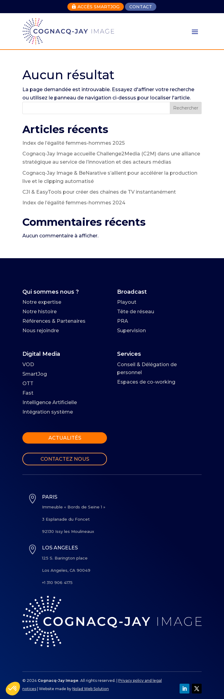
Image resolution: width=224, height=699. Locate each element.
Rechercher (185, 108)
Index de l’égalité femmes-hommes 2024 (73, 203)
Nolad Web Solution (90, 688)
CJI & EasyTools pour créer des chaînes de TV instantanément (99, 192)
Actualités (64, 438)
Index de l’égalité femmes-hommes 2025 (73, 143)
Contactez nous (64, 459)
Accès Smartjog (96, 6)
